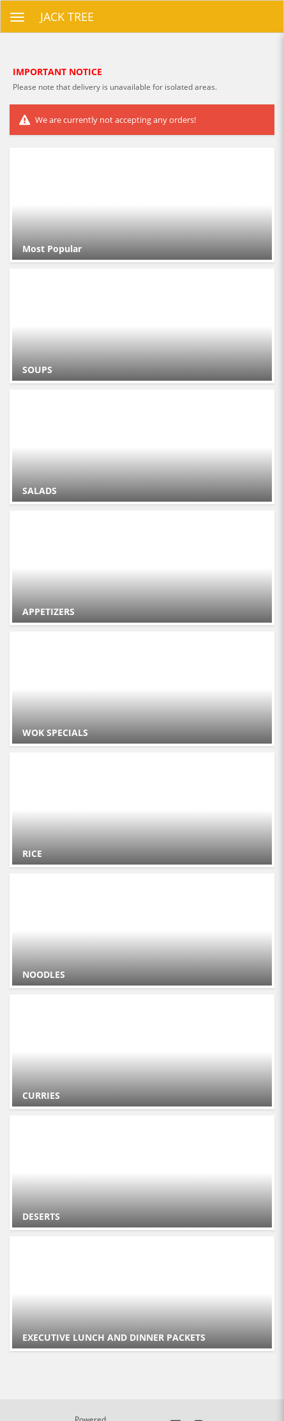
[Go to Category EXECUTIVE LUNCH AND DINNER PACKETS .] (142, 1293)
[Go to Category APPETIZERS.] (142, 568)
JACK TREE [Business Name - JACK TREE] (67, 16)
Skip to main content (0, 0)
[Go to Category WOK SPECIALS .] (142, 689)
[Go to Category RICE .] (142, 810)
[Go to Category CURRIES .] (142, 1051)
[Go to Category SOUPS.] (142, 326)
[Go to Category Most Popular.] (142, 205)
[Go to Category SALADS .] (142, 447)
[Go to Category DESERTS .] (142, 1172)
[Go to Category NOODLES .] (142, 930)
